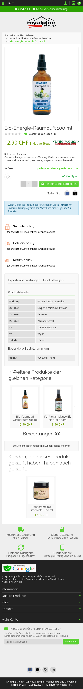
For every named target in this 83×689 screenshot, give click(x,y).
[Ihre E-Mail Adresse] (33, 641)
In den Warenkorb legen (59, 183)
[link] (67, 193)
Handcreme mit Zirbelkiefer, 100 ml (41, 508)
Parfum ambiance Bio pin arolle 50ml (57, 418)
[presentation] (32, 651)
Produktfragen (53, 280)
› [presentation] (74, 406)
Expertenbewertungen (24, 280)
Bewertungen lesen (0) (40, 133)
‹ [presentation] (8, 406)
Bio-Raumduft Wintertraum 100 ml (25, 418)
